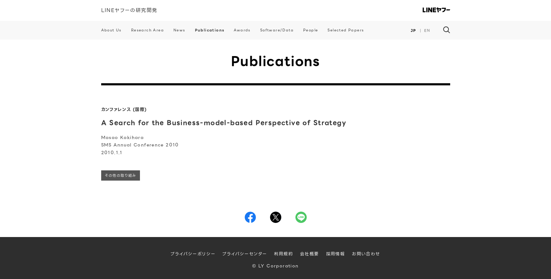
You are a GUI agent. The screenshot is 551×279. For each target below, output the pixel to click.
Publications (210, 30)
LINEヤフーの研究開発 (129, 10)
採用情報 (335, 253)
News (179, 30)
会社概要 (309, 253)
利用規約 (283, 253)
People (310, 30)
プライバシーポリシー (193, 253)
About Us (111, 30)
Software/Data (277, 30)
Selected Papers (345, 30)
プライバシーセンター (244, 253)
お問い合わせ (366, 253)
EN (427, 31)
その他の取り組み (120, 175)
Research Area (147, 30)
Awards (242, 30)
